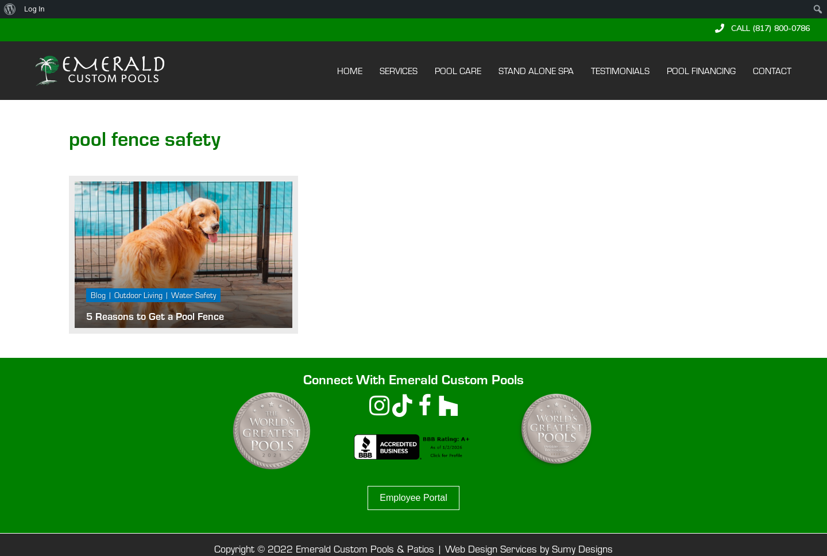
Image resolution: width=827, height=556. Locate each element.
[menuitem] (10, 9)
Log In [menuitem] (34, 9)
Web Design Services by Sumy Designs (529, 548)
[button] (762, 28)
